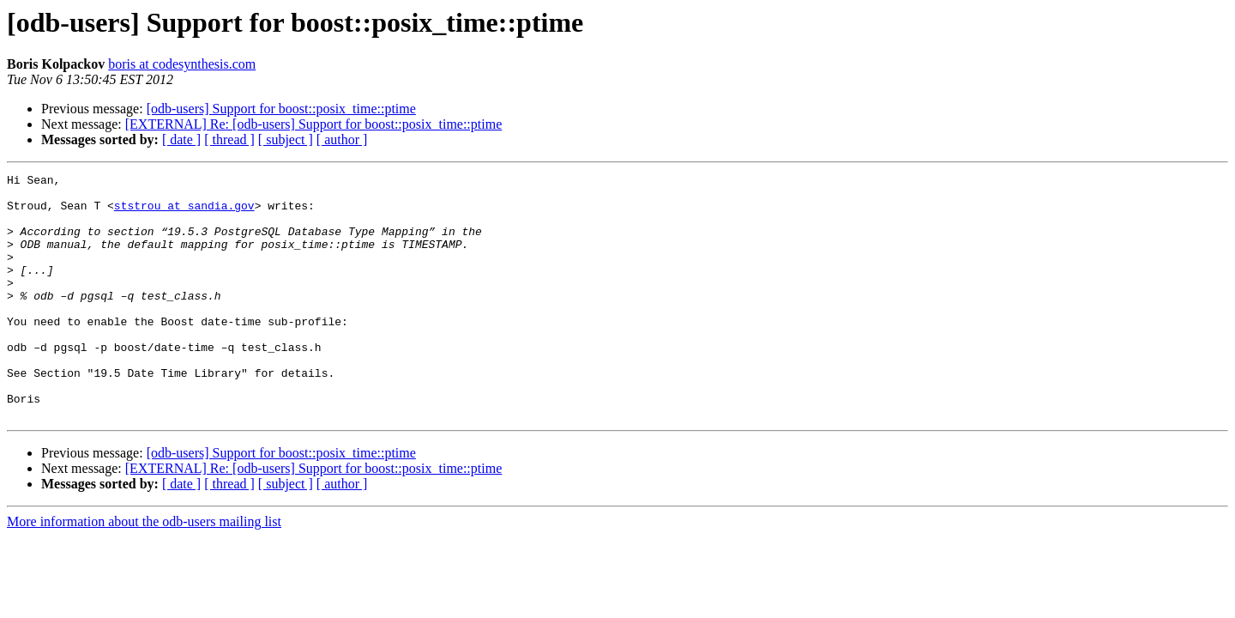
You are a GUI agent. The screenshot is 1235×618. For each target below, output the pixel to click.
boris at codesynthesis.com (182, 64)
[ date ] (181, 139)
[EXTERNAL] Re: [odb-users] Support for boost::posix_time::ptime (314, 124)
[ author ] (342, 139)
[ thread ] (229, 139)
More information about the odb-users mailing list (144, 570)
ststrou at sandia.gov (184, 213)
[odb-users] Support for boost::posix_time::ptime (281, 108)
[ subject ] (285, 139)
